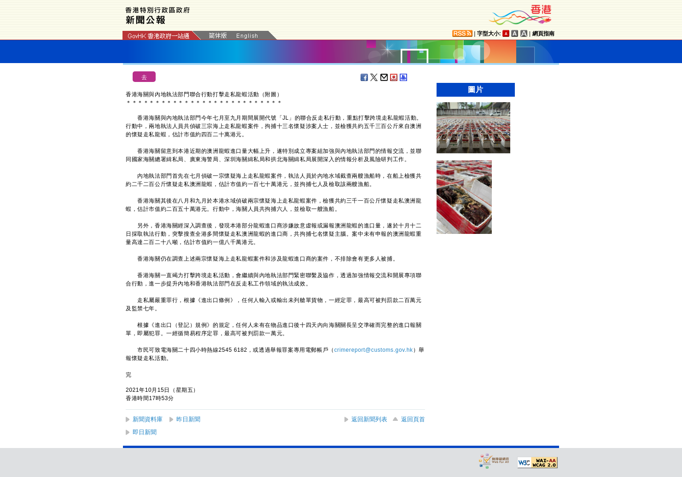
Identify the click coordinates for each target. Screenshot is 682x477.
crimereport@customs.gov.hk (373, 350)
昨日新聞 (188, 419)
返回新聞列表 (369, 419)
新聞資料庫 (148, 419)
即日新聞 (145, 432)
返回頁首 (413, 419)
